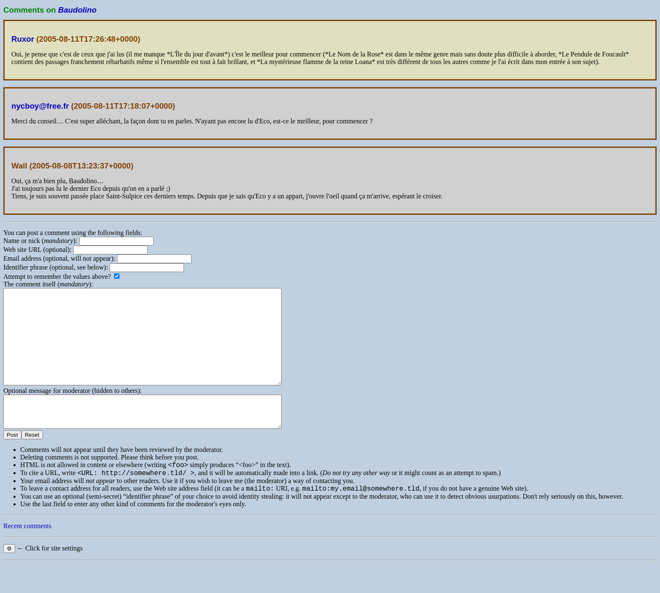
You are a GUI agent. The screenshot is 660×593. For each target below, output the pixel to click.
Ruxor (22, 39)
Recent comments (27, 554)
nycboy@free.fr (40, 106)
